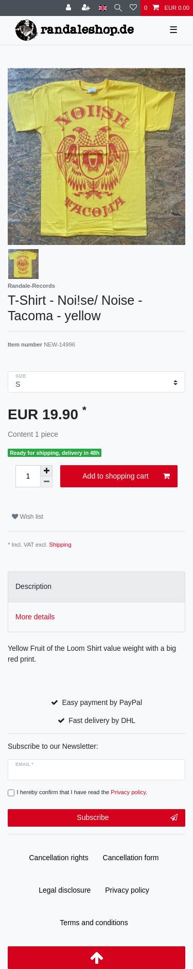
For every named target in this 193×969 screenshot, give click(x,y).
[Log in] (69, 8)
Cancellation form (131, 857)
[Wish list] (133, 8)
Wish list (27, 516)
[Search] (118, 8)
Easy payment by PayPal (102, 702)
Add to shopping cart (126, 476)
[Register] (87, 8)
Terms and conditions (94, 922)
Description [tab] (33, 586)
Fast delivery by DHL (101, 720)
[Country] (102, 8)
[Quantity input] (27, 476)
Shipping (60, 544)
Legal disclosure (65, 890)
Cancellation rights (59, 857)
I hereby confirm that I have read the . (82, 792)
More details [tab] (35, 617)
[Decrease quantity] (46, 482)
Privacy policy (127, 890)
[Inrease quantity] (46, 471)
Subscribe (127, 818)
